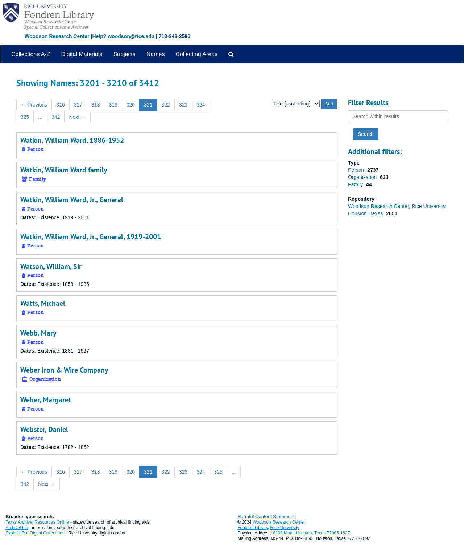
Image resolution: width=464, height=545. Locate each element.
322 (166, 105)
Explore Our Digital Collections (35, 533)
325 (25, 117)
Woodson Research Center (57, 36)
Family (356, 184)
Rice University (284, 527)
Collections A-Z (30, 54)
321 (148, 105)
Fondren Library (252, 527)
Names (155, 54)
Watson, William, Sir (51, 266)
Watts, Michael (42, 303)
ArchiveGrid (16, 527)
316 (60, 105)
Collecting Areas (196, 54)
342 (55, 117)
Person (356, 170)
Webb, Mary (38, 333)
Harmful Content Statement (266, 516)
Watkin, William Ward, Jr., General (71, 199)
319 (113, 105)
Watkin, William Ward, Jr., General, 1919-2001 (90, 236)
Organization (363, 177)
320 (131, 105)
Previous (34, 105)
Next (77, 117)
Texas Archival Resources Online (37, 522)
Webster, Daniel (44, 429)
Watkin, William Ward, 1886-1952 (72, 140)
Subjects (124, 54)
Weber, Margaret (45, 399)
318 (95, 105)
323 (183, 105)
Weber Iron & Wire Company (64, 370)
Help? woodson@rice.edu (123, 36)
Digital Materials (82, 54)
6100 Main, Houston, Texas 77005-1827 (311, 533)
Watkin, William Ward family (63, 170)
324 (200, 105)
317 (78, 105)
